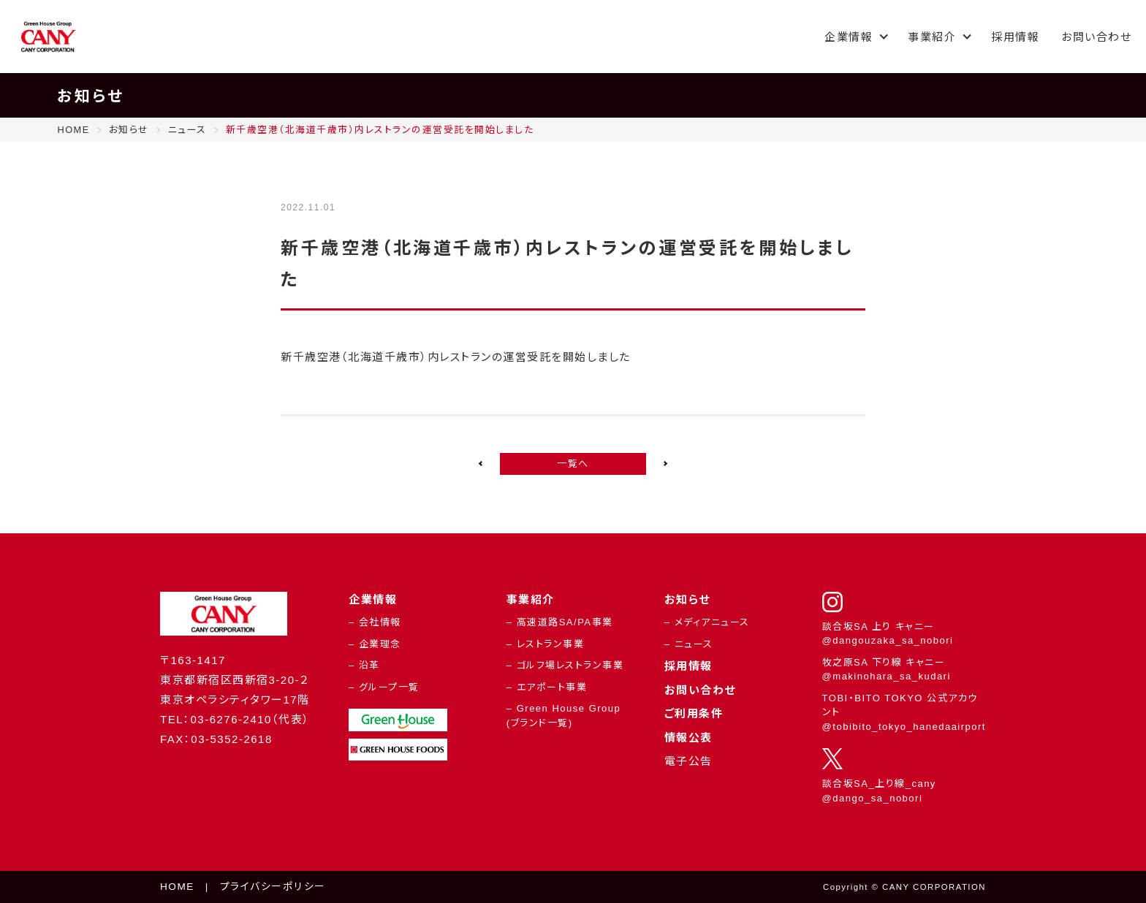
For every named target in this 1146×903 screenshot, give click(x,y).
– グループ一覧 (384, 687)
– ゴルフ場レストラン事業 (564, 665)
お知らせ (687, 599)
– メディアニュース (707, 622)
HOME (177, 886)
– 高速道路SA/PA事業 (559, 622)
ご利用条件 (694, 713)
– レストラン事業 (545, 644)
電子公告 (688, 761)
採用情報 (1015, 37)
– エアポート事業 (546, 687)
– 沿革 (364, 665)
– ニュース (688, 644)
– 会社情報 (375, 622)
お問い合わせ (1096, 37)
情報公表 (688, 737)
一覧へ (573, 463)
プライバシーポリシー (273, 886)
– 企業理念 (375, 644)
